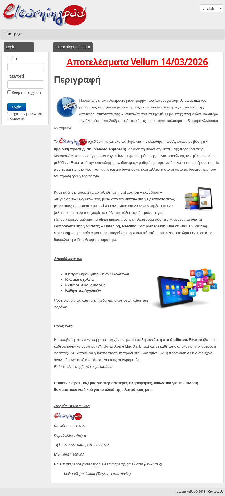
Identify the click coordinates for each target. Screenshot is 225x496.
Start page (13, 34)
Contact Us (215, 491)
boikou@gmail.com (79, 474)
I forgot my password (24, 114)
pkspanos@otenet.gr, (83, 464)
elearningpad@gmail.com (122, 464)
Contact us (16, 119)
